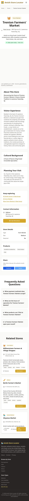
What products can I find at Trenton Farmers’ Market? (13, 313)
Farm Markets (4, 480)
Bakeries (3, 478)
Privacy (14, 455)
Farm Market (17, 18)
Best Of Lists (4, 487)
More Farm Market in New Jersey (12, 201)
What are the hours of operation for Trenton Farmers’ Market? (13, 303)
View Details (20, 371)
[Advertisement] (14, 64)
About (3, 455)
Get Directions (14, 221)
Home (2, 8)
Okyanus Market (9, 418)
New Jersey (6, 29)
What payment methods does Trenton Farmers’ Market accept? (14, 292)
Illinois (3, 469)
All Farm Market (7, 199)
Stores (8, 8)
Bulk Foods (4, 484)
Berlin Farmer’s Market (12, 383)
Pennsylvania (4, 462)
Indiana (3, 466)
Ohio (2, 464)
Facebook (8, 268)
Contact (8, 455)
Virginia (3, 471)
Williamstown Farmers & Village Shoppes (12, 349)
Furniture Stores (5, 482)
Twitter (20, 268)
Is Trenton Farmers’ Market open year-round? (13, 323)
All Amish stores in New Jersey (11, 196)
